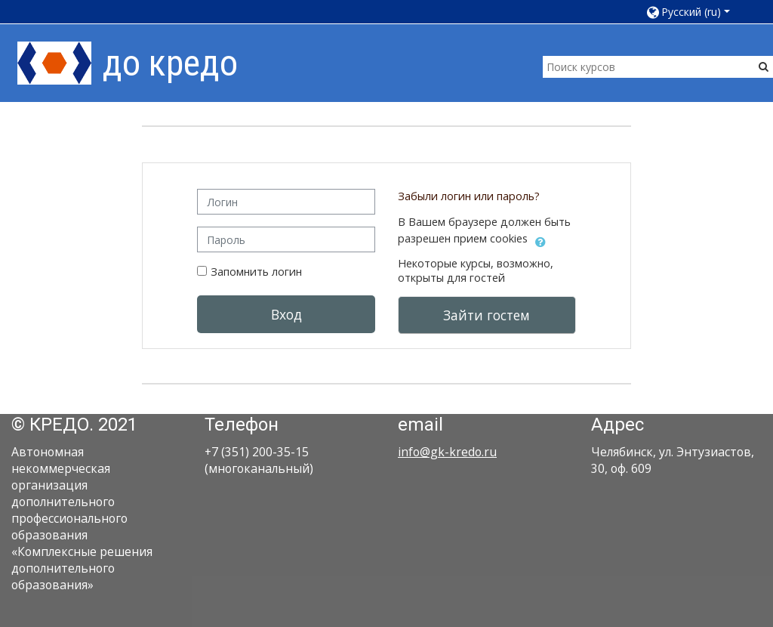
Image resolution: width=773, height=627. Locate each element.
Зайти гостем (486, 315)
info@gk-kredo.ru (447, 451)
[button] (693, 11)
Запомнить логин (256, 271)
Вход (286, 314)
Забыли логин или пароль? (469, 196)
